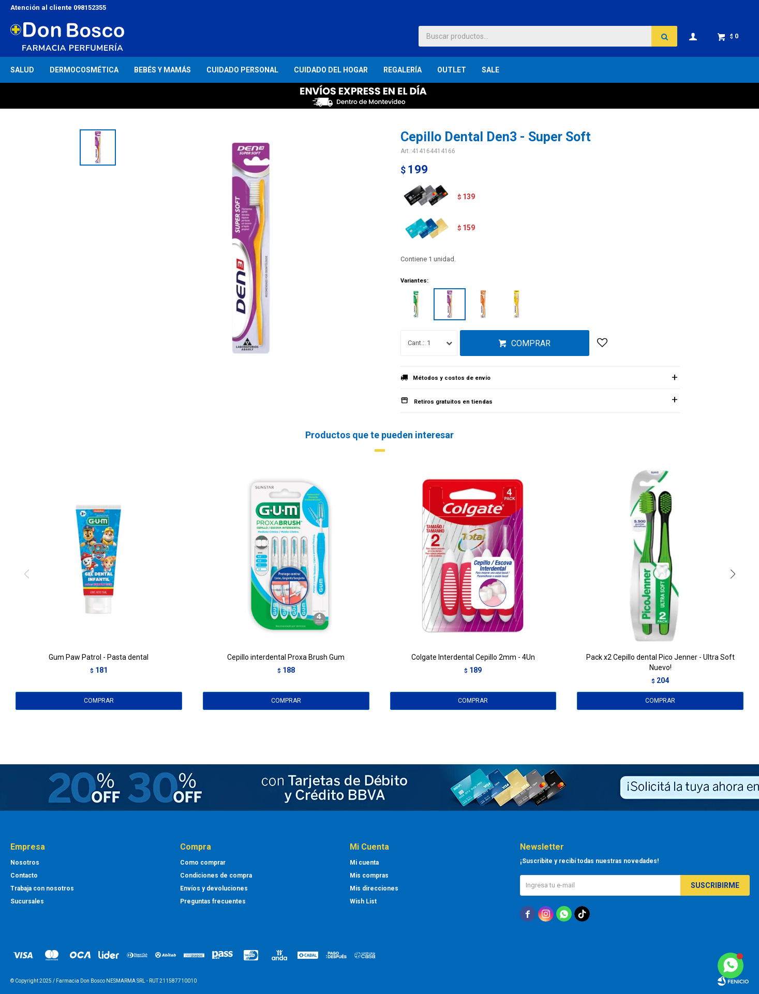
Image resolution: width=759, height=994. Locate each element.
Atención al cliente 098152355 (58, 7)
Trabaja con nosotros (42, 888)
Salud (22, 70)
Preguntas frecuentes (213, 901)
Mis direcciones (374, 888)
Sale (490, 70)
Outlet (451, 70)
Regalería (402, 70)
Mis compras (369, 875)
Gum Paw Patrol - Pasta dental (98, 657)
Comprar (530, 343)
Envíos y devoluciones (214, 888)
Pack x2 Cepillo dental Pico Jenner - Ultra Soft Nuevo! (660, 662)
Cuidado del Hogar (331, 70)
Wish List (363, 901)
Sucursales (27, 901)
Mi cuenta (364, 862)
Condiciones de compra (216, 875)
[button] (736, 595)
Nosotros (24, 862)
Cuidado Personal (242, 70)
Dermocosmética (84, 70)
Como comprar (203, 862)
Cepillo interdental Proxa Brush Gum (286, 657)
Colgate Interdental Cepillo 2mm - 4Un (473, 657)
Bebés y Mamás (162, 70)
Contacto (24, 875)
